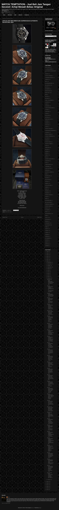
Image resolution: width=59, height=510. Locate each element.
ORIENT (46, 187)
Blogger (40, 507)
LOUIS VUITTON (48, 168)
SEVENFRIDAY (48, 213)
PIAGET (46, 196)
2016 (47, 486)
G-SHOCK (47, 132)
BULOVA (46, 96)
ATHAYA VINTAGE (48, 75)
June (48, 271)
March (48, 276)
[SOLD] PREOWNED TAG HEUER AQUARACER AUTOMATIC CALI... (50, 351)
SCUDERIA (47, 209)
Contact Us (27, 14)
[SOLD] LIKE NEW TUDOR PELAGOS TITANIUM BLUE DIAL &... (50, 312)
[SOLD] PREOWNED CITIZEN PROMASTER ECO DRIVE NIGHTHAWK (50, 339)
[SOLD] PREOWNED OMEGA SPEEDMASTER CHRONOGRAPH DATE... (50, 288)
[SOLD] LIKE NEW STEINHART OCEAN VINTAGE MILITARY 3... (50, 475)
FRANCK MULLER (48, 128)
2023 (47, 256)
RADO (46, 198)
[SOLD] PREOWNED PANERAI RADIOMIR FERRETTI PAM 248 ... (50, 326)
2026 (47, 251)
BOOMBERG (47, 88)
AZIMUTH (47, 79)
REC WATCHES (48, 202)
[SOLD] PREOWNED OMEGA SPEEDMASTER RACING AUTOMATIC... (50, 332)
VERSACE (47, 236)
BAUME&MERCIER (48, 83)
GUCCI (46, 145)
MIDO (46, 173)
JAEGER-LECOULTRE (49, 158)
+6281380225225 (11, 11)
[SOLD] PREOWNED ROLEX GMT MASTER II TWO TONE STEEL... (50, 358)
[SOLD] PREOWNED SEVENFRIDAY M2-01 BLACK (50, 295)
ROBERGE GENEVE (49, 204)
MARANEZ (47, 170)
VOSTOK (47, 240)
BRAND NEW (47, 90)
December (49, 262)
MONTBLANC (47, 175)
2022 (47, 257)
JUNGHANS (47, 160)
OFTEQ (46, 181)
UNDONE (47, 234)
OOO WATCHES (48, 185)
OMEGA (46, 183)
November (49, 263)
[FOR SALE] (47, 67)
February (49, 278)
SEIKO (46, 211)
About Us (20, 14)
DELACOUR (47, 115)
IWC (46, 156)
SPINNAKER (47, 219)
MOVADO (47, 177)
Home (4, 14)
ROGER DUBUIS (48, 206)
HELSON (47, 149)
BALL (46, 81)
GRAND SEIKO (48, 141)
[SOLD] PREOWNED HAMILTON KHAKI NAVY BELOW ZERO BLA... (50, 377)
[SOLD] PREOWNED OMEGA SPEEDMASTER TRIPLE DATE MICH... (50, 434)
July (48, 270)
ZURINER (47, 245)
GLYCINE (47, 138)
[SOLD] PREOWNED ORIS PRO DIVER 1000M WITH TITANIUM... (50, 364)
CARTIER (47, 102)
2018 (47, 483)
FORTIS (46, 126)
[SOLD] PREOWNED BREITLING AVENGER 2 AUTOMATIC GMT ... (50, 371)
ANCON (46, 73)
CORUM (46, 113)
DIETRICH (47, 117)
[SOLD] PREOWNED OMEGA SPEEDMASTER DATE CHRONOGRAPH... (50, 440)
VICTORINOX (47, 238)
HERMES (47, 151)
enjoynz (33, 507)
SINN (46, 215)
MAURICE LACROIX (49, 172)
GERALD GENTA (48, 134)
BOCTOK (47, 87)
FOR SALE (10, 14)
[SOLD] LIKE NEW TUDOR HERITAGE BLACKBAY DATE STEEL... (50, 408)
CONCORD (47, 111)
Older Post (39, 217)
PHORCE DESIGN (48, 194)
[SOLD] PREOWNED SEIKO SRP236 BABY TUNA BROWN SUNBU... (50, 396)
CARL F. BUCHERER (49, 100)
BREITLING (7, 211)
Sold (15, 14)
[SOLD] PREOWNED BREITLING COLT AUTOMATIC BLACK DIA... (50, 300)
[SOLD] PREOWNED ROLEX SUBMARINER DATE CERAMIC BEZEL (50, 448)
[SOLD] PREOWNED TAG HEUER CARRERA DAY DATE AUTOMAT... (50, 383)
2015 (47, 487)
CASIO (46, 104)
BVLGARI (47, 98)
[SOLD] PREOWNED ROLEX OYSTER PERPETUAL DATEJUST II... (50, 306)
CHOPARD (47, 105)
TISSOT (46, 228)
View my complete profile (6, 503)
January (48, 479)
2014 (47, 489)
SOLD (11, 211)
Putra (9, 497)
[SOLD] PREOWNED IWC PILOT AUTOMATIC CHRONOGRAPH (50, 403)
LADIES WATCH (48, 164)
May (48, 273)
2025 (47, 253)
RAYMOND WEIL (48, 200)
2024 (47, 254)
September (49, 267)
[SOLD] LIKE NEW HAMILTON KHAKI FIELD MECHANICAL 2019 (50, 414)
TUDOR (46, 230)
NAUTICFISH (47, 179)
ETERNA (46, 121)
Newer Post (5, 217)
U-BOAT (46, 232)
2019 (47, 481)
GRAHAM (47, 139)
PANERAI (47, 190)
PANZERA (47, 192)
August (48, 268)
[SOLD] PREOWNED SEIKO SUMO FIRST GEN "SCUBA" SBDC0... (50, 390)
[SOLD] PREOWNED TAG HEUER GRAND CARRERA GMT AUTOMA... (50, 319)
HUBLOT (46, 155)
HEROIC (46, 153)
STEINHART (47, 223)
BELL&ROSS (47, 85)
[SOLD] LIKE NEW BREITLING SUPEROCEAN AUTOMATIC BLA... (50, 282)
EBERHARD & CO (48, 119)
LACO (46, 162)
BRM (46, 94)
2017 (47, 484)
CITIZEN (46, 109)
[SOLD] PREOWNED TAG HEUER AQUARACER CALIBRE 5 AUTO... (50, 455)
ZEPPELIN (47, 243)
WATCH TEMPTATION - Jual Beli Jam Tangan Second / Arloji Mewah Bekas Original (26, 5)
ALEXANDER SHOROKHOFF (50, 70)
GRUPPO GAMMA (48, 143)
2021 (47, 259)
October (48, 265)
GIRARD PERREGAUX (49, 136)
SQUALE (46, 221)
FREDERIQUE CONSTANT (50, 130)
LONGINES (47, 166)
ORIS (46, 189)
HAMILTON (47, 147)
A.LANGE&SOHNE (48, 69)
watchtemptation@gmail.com (9, 12)
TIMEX (46, 226)
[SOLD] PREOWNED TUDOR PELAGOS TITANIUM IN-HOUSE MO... (50, 345)
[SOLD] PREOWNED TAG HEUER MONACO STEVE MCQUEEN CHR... (50, 468)
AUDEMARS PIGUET (49, 77)
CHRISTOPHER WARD (49, 107)
